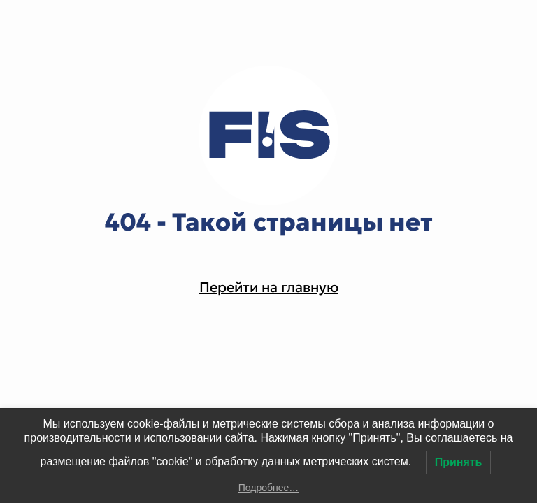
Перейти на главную (268, 287)
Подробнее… (268, 487)
